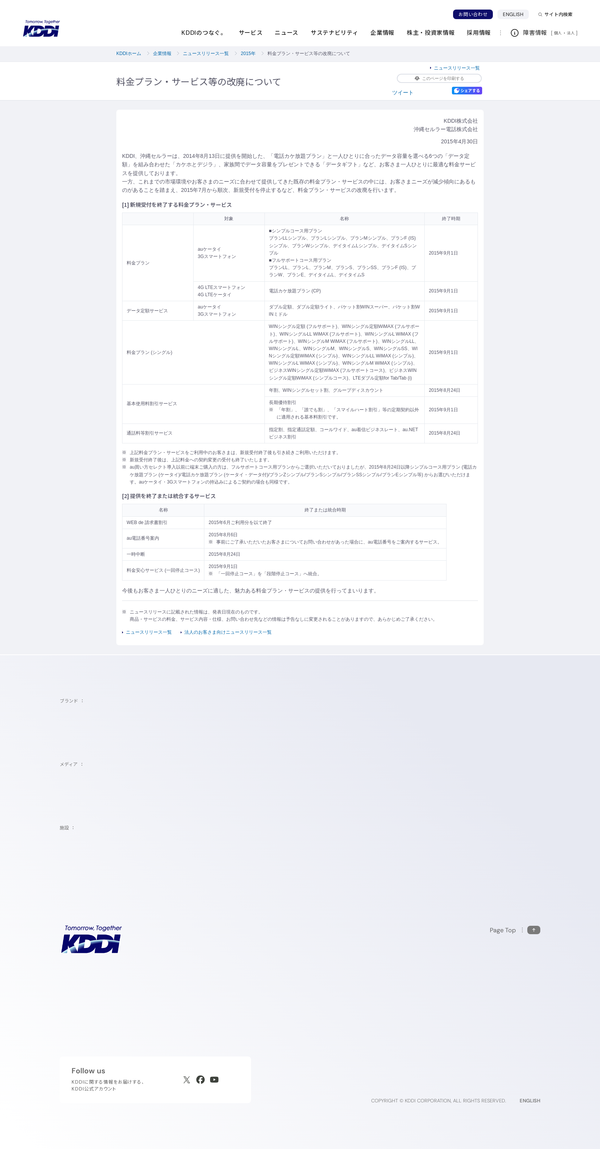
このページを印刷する (439, 78)
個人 (558, 33)
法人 (571, 33)
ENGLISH (513, 14)
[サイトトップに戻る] (41, 28)
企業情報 (162, 53)
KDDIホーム (128, 53)
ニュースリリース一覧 (206, 53)
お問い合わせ (473, 14)
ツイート (403, 92)
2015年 (248, 53)
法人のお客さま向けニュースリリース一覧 (228, 632)
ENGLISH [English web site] (530, 1100)
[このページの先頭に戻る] (515, 930)
